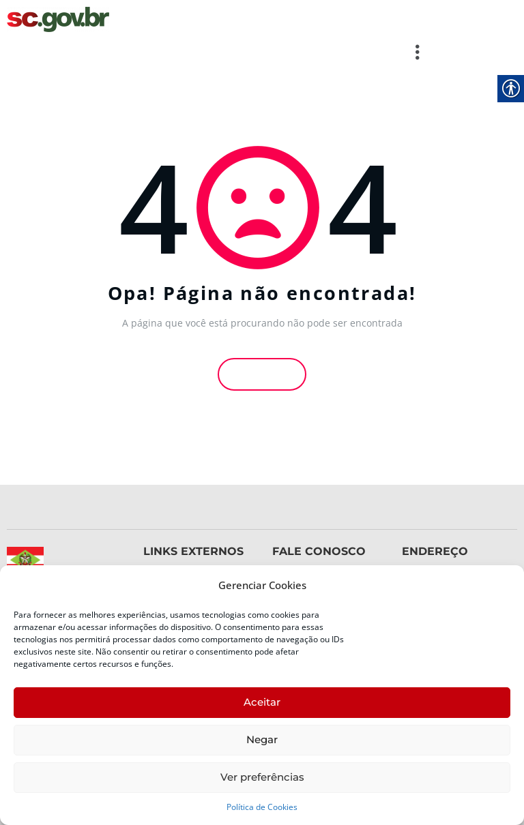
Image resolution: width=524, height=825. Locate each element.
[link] (58, 19)
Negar (262, 739)
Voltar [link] (262, 373)
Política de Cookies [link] (262, 807)
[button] (219, 52)
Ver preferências (262, 776)
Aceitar (262, 701)
